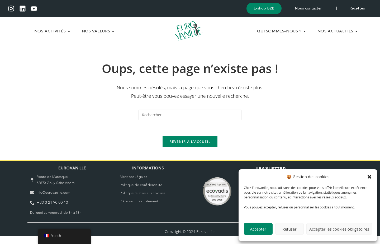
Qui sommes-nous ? (281, 36)
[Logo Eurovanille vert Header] (189, 35)
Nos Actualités (337, 36)
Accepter (258, 229)
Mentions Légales (133, 184)
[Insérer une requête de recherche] (190, 122)
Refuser (289, 229)
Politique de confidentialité (141, 192)
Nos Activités (52, 36)
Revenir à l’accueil (190, 149)
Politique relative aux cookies (142, 201)
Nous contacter (308, 9)
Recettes (357, 9)
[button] (369, 176)
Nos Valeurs (98, 36)
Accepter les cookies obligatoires (339, 229)
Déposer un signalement (139, 209)
